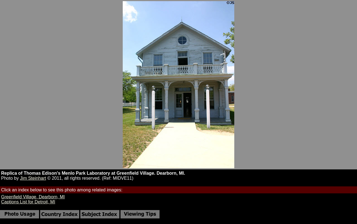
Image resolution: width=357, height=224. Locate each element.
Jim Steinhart (33, 178)
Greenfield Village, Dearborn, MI (33, 196)
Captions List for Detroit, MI (28, 201)
